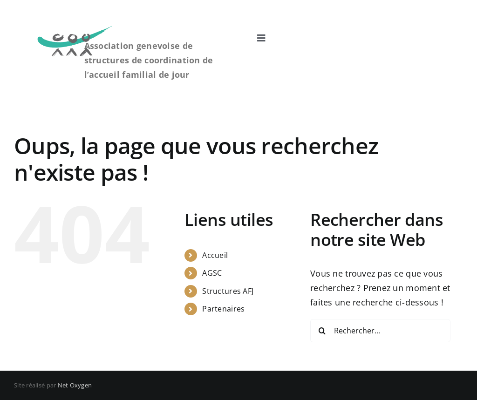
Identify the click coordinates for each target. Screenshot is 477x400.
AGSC (212, 273)
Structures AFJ (227, 291)
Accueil (215, 255)
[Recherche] (322, 330)
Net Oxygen (75, 385)
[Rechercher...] (380, 330)
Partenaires (223, 309)
